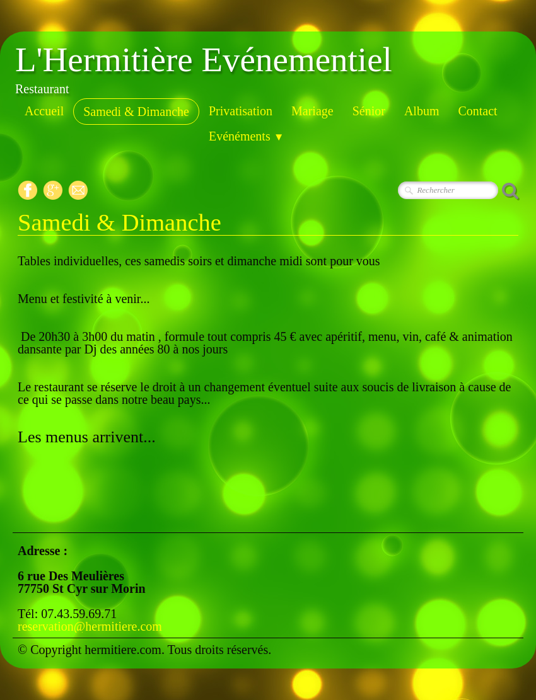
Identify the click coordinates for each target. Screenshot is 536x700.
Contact (477, 111)
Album (422, 111)
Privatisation (240, 111)
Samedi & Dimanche (136, 111)
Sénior (368, 111)
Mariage (312, 111)
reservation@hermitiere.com (90, 626)
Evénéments (246, 136)
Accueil (44, 111)
